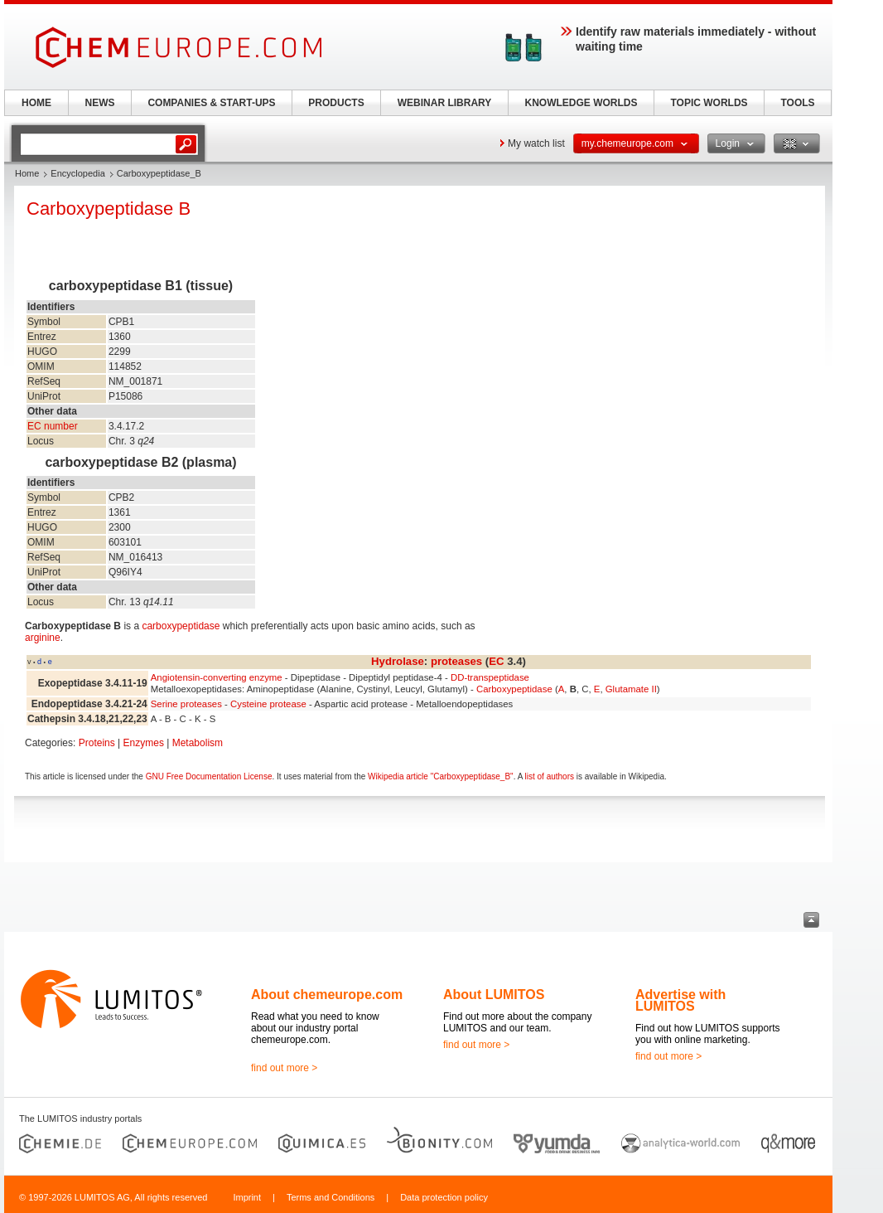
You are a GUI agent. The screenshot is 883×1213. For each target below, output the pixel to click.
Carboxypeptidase (514, 689)
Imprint (247, 1197)
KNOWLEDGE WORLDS (581, 103)
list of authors (549, 776)
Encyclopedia (77, 173)
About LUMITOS (493, 994)
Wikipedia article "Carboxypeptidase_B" (441, 776)
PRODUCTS (336, 103)
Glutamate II (631, 689)
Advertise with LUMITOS (680, 1000)
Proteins (97, 743)
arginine (42, 637)
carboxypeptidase (181, 626)
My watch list (536, 143)
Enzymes (143, 743)
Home (27, 173)
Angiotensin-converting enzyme (216, 677)
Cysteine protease (268, 704)
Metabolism (197, 743)
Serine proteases (186, 704)
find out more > (284, 1068)
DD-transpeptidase (490, 677)
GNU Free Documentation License (209, 776)
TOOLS (797, 103)
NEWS (100, 103)
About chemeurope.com (327, 994)
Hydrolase (397, 661)
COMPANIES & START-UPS (211, 103)
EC (496, 661)
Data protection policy (444, 1197)
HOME (36, 103)
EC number (52, 426)
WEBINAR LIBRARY (445, 103)
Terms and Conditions (330, 1197)
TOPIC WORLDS (708, 103)
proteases (456, 661)
